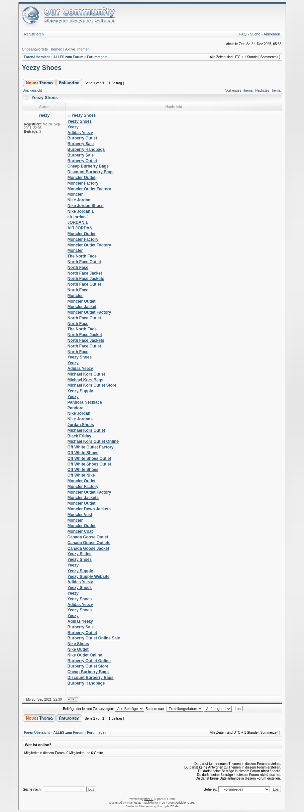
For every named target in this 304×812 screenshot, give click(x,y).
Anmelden (272, 34)
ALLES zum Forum (68, 57)
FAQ (242, 34)
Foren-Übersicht (37, 57)
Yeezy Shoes (42, 67)
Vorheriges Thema (239, 90)
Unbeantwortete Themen (42, 49)
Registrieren (34, 34)
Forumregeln (97, 57)
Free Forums (167, 802)
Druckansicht (32, 90)
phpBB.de (172, 806)
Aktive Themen (77, 49)
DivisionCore (185, 802)
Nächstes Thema (267, 90)
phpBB (149, 799)
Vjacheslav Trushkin (140, 802)
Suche (255, 34)
